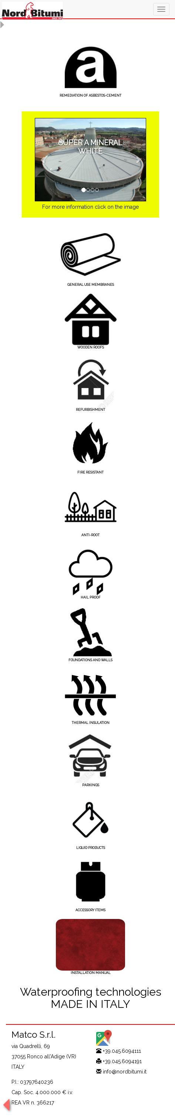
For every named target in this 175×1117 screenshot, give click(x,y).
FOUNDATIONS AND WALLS (90, 660)
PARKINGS (90, 785)
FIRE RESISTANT (90, 472)
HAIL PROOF (91, 597)
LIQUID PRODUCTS (90, 848)
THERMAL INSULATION (91, 723)
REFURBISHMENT (90, 410)
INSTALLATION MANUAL (91, 973)
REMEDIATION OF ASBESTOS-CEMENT (90, 95)
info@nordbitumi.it (125, 1072)
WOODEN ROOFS (90, 347)
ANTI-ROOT (90, 535)
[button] (43, 159)
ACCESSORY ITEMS (90, 910)
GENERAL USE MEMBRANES (90, 285)
